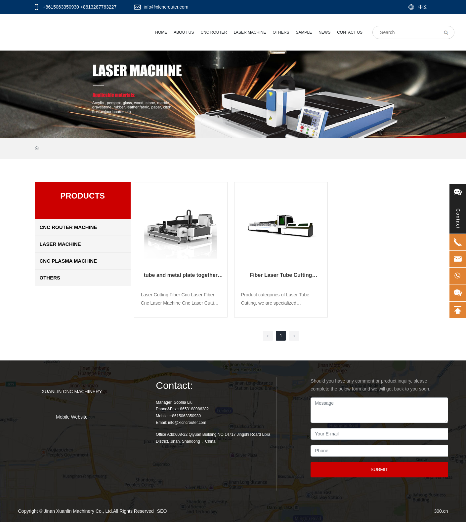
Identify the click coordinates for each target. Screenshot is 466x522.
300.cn (441, 511)
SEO (162, 511)
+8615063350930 (61, 7)
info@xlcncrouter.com (166, 7)
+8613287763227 (98, 7)
